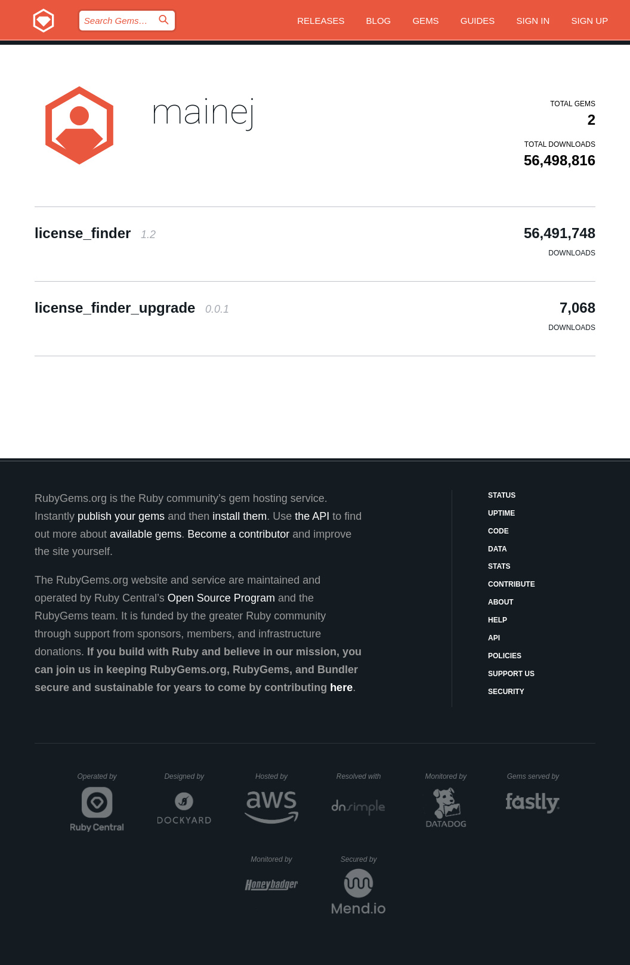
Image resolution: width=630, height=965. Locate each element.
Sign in (533, 21)
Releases (320, 21)
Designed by (187, 776)
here (341, 687)
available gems (145, 534)
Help (497, 620)
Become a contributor (238, 534)
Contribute (511, 584)
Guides (478, 21)
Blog (378, 21)
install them (239, 516)
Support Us (511, 674)
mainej (203, 111)
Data (497, 549)
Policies (504, 656)
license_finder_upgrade (132, 308)
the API (312, 516)
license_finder (95, 233)
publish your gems (121, 516)
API (494, 638)
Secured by (363, 859)
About (501, 602)
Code (498, 531)
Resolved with (360, 776)
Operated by (101, 780)
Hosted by (276, 776)
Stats (499, 566)
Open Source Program (221, 598)
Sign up (590, 21)
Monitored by (449, 776)
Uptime (501, 513)
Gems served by (533, 776)
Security (506, 691)
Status (501, 495)
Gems (425, 21)
